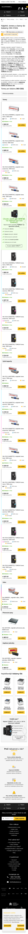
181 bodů (9, 492)
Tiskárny (7, 20)
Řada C (21, 23)
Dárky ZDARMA (14, 849)
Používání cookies (14, 866)
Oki (17, 23)
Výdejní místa (14, 833)
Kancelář (21, 20)
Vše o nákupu (22, 1)
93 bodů (24, 271)
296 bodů (9, 547)
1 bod (23, 123)
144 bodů (9, 299)
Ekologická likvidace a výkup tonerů (14, 853)
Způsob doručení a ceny (14, 831)
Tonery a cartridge (10, 23)
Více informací (15, 922)
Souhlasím (7, 925)
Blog (14, 857)
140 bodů (9, 326)
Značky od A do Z (14, 835)
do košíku (22, 129)
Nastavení (21, 925)
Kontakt (14, 874)
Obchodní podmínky (14, 870)
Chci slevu (19, 823)
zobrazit (7, 696)
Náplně (7, 16)
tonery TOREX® (19, 61)
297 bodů (9, 520)
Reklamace (14, 839)
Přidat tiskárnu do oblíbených (14, 36)
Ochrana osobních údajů (14, 868)
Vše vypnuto (20, 929)
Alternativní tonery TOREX (14, 851)
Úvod (3, 23)
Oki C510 (12, 55)
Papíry (21, 16)
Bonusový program (14, 837)
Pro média (14, 872)
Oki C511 (12, 53)
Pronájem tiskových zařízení (14, 855)
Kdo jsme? (14, 864)
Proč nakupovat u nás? (14, 847)
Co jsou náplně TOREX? (14, 250)
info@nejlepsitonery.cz (15, 886)
